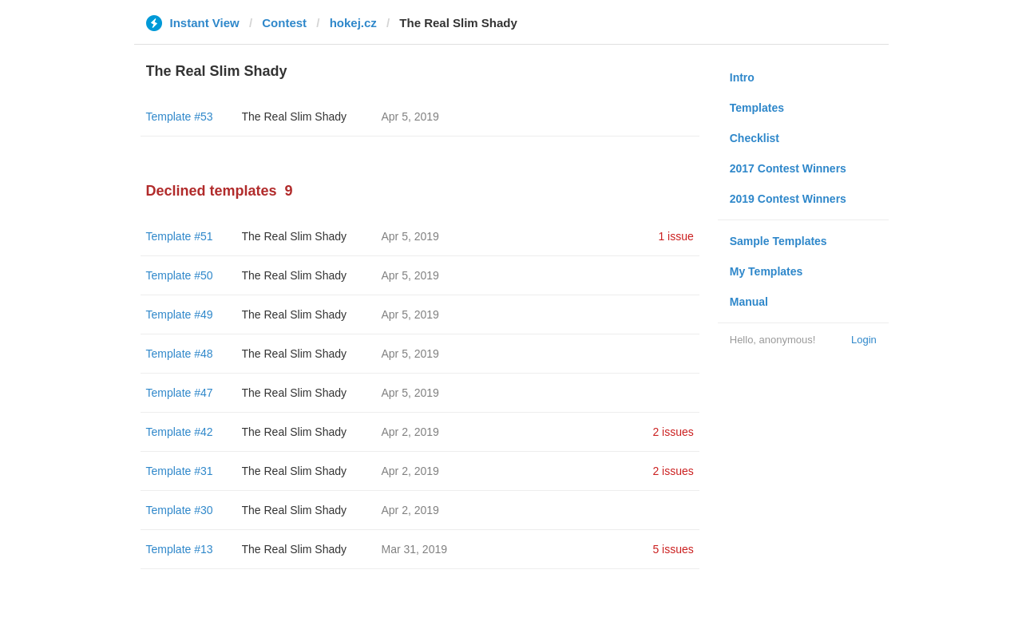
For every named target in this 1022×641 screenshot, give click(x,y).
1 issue (675, 236)
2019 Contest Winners (788, 198)
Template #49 (179, 314)
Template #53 (179, 116)
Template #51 (179, 236)
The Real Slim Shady (294, 116)
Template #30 (179, 510)
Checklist (754, 138)
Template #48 (179, 353)
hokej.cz (353, 23)
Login (864, 340)
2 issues (672, 431)
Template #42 (179, 431)
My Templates (766, 271)
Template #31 (179, 471)
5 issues (672, 549)
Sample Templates (778, 241)
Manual (749, 301)
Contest (284, 23)
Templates (757, 107)
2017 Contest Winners (788, 168)
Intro (742, 77)
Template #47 (179, 392)
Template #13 (179, 549)
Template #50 (179, 275)
